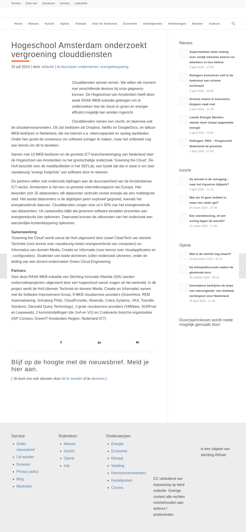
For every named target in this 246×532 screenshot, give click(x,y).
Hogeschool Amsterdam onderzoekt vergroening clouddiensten (79, 50)
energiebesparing (115, 67)
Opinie (69, 458)
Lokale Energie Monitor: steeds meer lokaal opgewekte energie (211, 122)
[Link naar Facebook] (61, 342)
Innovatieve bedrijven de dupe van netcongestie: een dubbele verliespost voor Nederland (211, 291)
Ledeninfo (80, 3)
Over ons (31, 3)
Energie (117, 444)
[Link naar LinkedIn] (99, 342)
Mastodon (24, 486)
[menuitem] (17, 3)
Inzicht (69, 451)
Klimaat (117, 458)
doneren (98, 378)
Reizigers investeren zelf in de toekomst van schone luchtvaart (211, 80)
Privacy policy (27, 472)
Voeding (117, 466)
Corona (117, 488)
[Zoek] (232, 23)
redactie (47, 67)
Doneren (23, 464)
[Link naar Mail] (137, 342)
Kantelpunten (121, 480)
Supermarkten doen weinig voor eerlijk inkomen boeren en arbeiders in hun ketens (212, 57)
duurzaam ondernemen (80, 67)
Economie (119, 451)
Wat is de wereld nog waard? (210, 254)
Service (16, 3)
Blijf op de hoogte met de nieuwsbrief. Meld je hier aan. (80, 366)
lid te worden (72, 378)
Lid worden (25, 457)
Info (67, 466)
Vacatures (48, 3)
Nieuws (70, 444)
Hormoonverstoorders (128, 473)
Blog (20, 479)
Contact (65, 3)
